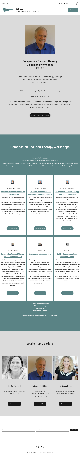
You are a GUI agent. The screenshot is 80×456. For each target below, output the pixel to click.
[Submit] (74, 430)
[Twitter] (59, 4)
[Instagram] (62, 4)
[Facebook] (64, 4)
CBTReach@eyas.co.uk (7, 3)
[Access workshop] (13, 228)
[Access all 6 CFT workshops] (40, 115)
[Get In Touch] (73, 10)
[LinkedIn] (67, 4)
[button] (77, 3)
